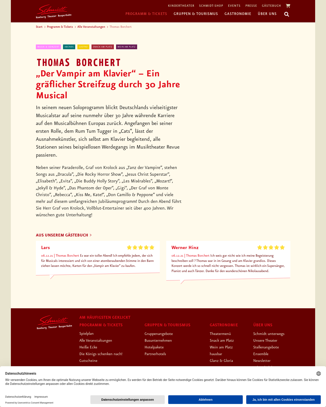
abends (69, 47)
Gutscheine (89, 361)
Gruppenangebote (161, 334)
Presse (251, 6)
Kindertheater (181, 6)
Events (234, 6)
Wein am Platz (127, 47)
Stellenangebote (268, 347)
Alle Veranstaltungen (91, 27)
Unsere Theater (267, 340)
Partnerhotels (157, 354)
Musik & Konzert (48, 47)
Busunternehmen (160, 340)
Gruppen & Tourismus (196, 14)
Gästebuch (271, 6)
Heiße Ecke (90, 347)
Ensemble (262, 354)
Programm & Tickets (146, 14)
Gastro (83, 47)
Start (39, 27)
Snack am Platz (102, 47)
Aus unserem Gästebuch (65, 235)
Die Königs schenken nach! (104, 354)
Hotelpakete (156, 347)
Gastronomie (238, 14)
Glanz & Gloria (223, 361)
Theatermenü (222, 334)
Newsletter (263, 361)
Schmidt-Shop (211, 6)
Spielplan (87, 334)
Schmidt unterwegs (271, 334)
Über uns (267, 14)
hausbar (217, 354)
